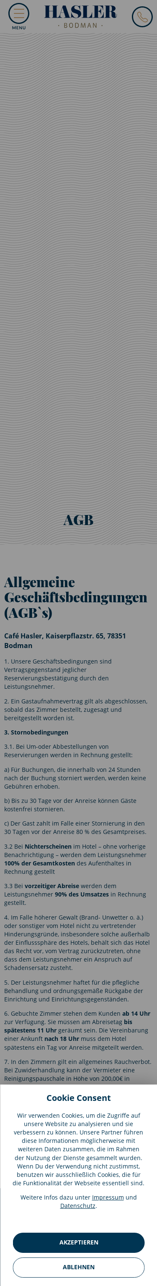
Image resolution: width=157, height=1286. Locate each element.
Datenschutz (77, 1206)
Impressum (108, 1197)
